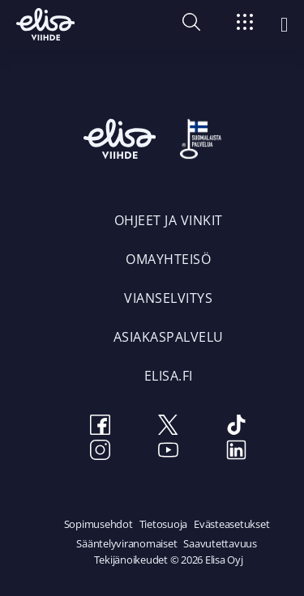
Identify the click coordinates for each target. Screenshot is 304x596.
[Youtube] (168, 452)
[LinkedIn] (236, 452)
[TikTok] (236, 427)
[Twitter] (168, 427)
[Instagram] (100, 452)
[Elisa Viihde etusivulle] (45, 24)
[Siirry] (244, 24)
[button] (191, 26)
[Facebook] (100, 427)
